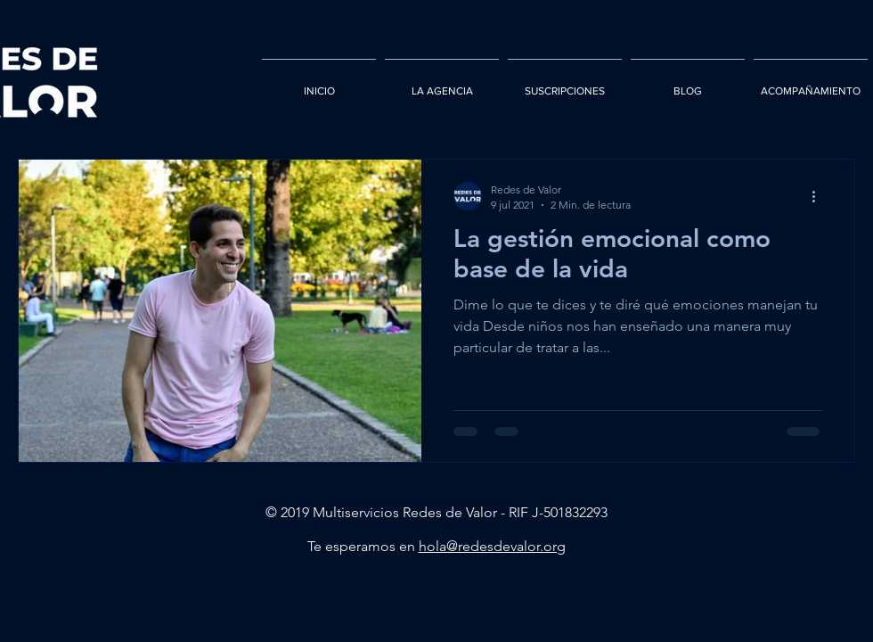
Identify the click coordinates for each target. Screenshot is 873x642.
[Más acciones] (819, 196)
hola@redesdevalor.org (492, 546)
